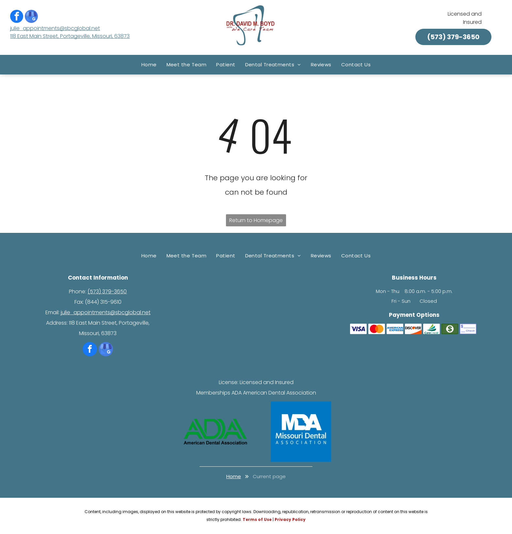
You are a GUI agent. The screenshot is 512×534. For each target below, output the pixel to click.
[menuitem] (149, 64)
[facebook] (16, 17)
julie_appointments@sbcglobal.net (55, 28)
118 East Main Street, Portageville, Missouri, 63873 (70, 36)
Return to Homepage (256, 220)
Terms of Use (257, 519)
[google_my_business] (31, 17)
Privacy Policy (290, 519)
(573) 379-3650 (107, 291)
